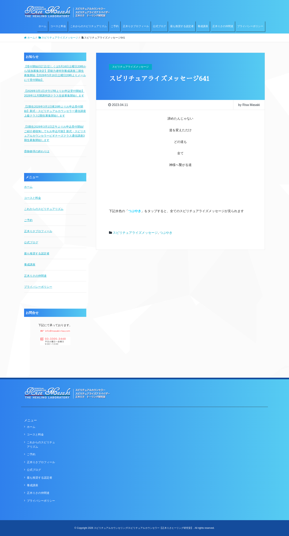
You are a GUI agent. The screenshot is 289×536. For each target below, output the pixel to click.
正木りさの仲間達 (222, 26)
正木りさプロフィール (136, 26)
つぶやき (166, 232)
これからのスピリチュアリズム (88, 26)
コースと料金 (58, 26)
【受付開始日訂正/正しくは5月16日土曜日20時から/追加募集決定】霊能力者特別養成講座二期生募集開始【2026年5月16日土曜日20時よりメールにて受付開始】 (55, 73)
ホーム (42, 26)
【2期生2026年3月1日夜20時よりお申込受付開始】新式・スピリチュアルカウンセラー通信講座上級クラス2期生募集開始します (55, 111)
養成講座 (203, 26)
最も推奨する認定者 (182, 26)
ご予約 (115, 26)
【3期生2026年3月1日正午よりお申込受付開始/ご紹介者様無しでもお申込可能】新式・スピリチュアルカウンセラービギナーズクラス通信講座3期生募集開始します (55, 133)
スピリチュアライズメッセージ (135, 232)
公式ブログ (159, 26)
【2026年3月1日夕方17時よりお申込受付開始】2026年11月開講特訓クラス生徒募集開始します (54, 93)
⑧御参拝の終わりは (36, 151)
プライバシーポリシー (250, 26)
